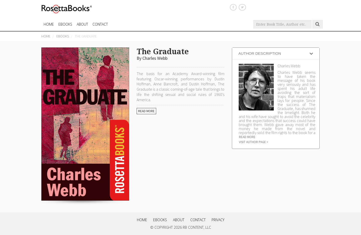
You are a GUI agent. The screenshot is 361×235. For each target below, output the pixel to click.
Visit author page (253, 142)
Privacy (218, 219)
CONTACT (100, 24)
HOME (49, 24)
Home (45, 36)
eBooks (65, 24)
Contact (198, 219)
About (82, 24)
